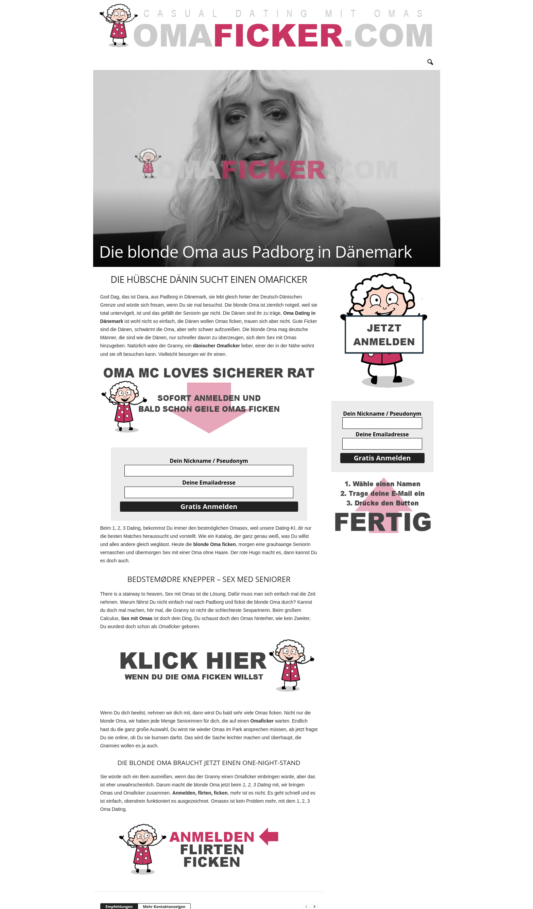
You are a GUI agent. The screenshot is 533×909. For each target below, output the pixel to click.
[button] (430, 62)
